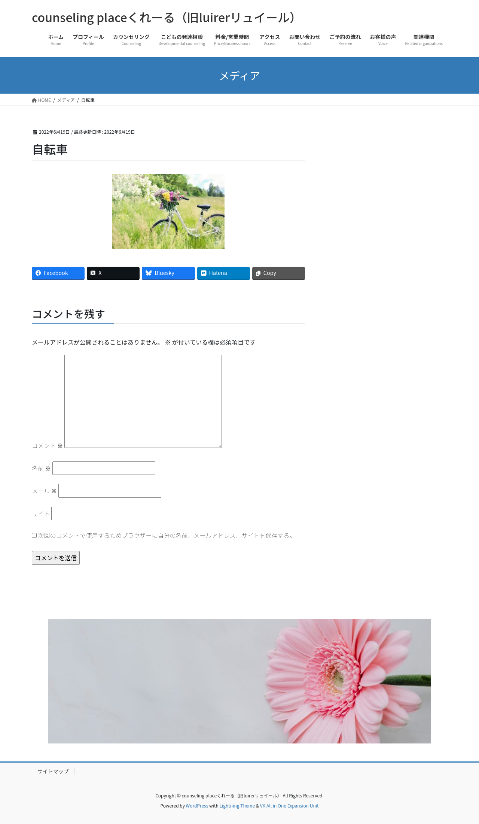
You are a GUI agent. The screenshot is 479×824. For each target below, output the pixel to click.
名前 (41, 468)
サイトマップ (53, 771)
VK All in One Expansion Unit (289, 805)
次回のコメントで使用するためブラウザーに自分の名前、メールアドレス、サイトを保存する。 (167, 535)
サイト (41, 513)
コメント (47, 445)
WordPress (197, 805)
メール (44, 490)
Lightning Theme (237, 805)
